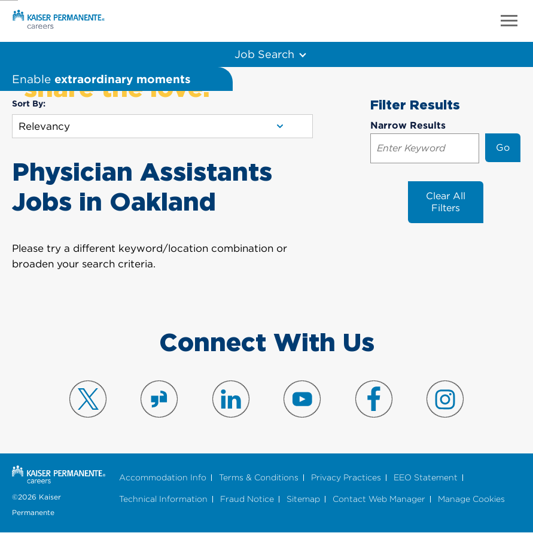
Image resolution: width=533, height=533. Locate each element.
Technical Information (163, 499)
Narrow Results (408, 125)
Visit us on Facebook (374, 399)
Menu (509, 20)
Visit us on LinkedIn (231, 399)
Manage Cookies (471, 499)
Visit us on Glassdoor (159, 399)
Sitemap (303, 499)
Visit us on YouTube (302, 399)
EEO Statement (426, 477)
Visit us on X (88, 399)
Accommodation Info (162, 477)
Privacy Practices (346, 477)
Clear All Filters (445, 202)
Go (503, 147)
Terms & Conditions (259, 477)
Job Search (264, 53)
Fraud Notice (247, 499)
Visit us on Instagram (445, 399)
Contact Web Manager (379, 499)
